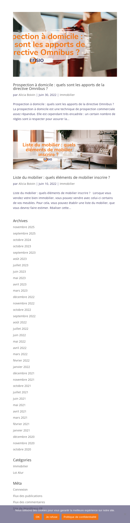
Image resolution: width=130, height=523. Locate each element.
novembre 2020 (24, 443)
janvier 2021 (21, 430)
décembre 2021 (24, 373)
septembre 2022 (24, 316)
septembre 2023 (24, 252)
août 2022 (20, 322)
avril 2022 (19, 348)
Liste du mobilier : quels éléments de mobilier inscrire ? (62, 177)
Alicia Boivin (27, 95)
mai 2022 (19, 341)
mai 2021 (19, 405)
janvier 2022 (21, 367)
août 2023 (20, 259)
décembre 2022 (24, 297)
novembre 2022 (24, 303)
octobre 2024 (22, 240)
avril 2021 (19, 411)
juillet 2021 (20, 392)
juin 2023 (19, 271)
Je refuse (51, 516)
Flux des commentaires (29, 502)
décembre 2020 (24, 437)
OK (38, 516)
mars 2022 (20, 354)
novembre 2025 (24, 227)
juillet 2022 (20, 329)
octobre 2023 (22, 246)
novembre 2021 (24, 380)
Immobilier (67, 95)
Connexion (20, 489)
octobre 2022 (22, 310)
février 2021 (21, 424)
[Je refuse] (125, 514)
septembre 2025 (24, 233)
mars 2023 (20, 290)
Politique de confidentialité (80, 516)
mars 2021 (20, 417)
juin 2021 (19, 398)
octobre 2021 (22, 386)
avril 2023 (19, 284)
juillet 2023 (20, 265)
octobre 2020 (22, 449)
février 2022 (21, 360)
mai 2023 (19, 278)
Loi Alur (18, 473)
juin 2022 (19, 335)
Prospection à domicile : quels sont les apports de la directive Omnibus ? (58, 86)
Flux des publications (27, 496)
